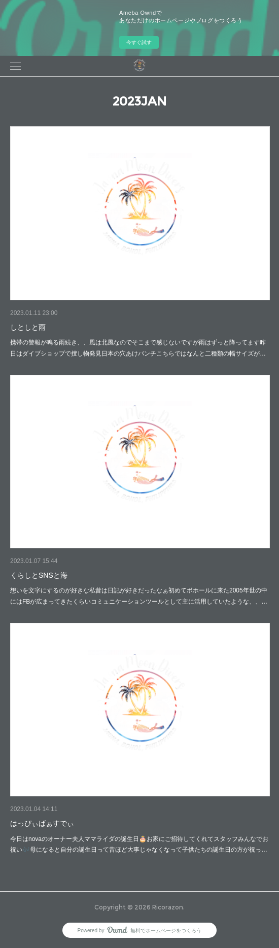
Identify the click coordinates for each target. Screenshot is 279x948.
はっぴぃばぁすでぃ (42, 823)
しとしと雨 (28, 327)
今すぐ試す (139, 42)
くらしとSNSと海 (38, 575)
